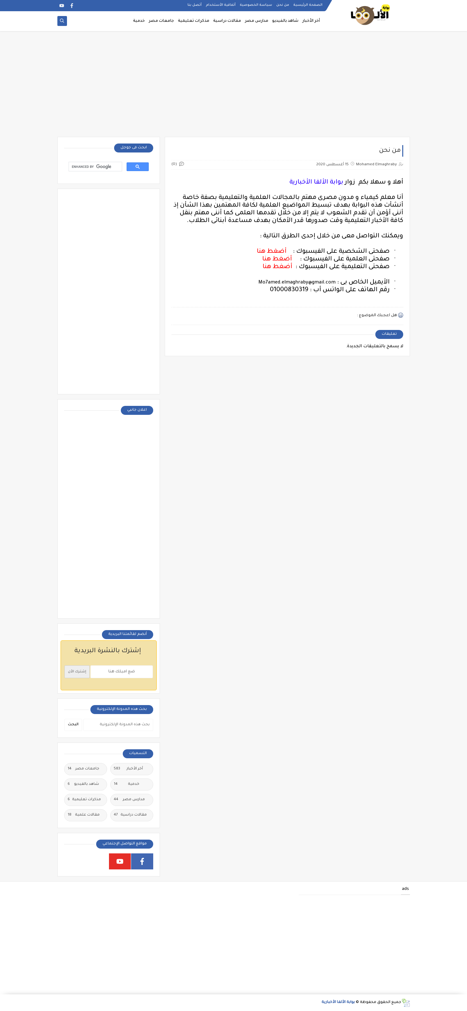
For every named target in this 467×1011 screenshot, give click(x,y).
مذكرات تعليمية (193, 21)
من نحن (282, 5)
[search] (95, 167)
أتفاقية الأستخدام (221, 5)
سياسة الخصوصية (256, 5)
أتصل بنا (195, 5)
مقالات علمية (84, 815)
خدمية (139, 21)
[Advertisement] (233, 87)
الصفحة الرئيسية (307, 5)
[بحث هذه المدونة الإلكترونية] (118, 725)
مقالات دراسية (227, 21)
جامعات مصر (161, 21)
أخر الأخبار (311, 21)
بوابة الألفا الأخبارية (338, 1002)
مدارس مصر (256, 21)
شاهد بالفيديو (285, 21)
